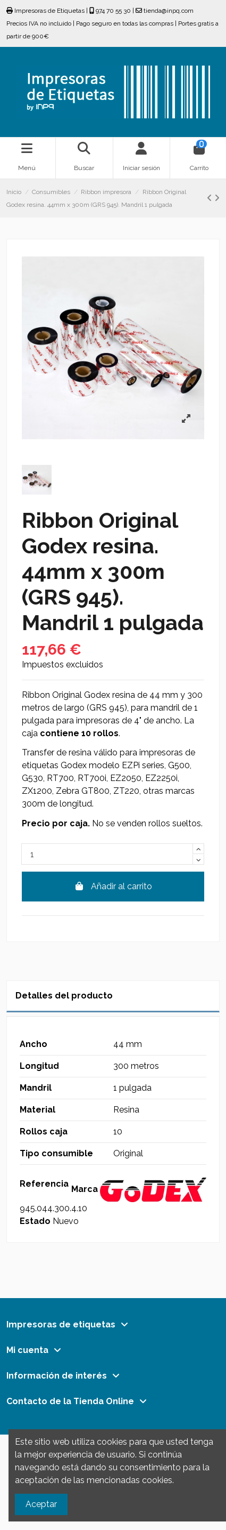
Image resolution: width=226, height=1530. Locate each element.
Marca (84, 1189)
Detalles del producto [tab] (64, 996)
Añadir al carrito (113, 886)
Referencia (44, 1184)
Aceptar (41, 1504)
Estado (35, 1221)
